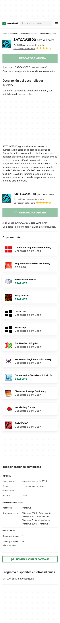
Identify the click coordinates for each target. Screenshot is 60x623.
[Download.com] (10, 23)
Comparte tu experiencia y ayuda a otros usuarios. (29, 71)
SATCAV (9, 85)
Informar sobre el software (30, 559)
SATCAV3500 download (15, 578)
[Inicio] (4, 33)
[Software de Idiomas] (48, 33)
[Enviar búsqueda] (21, 23)
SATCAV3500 (34, 39)
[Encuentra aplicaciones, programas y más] (35, 23)
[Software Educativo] (29, 33)
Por (19, 45)
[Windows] (14, 33)
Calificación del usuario (32, 48)
